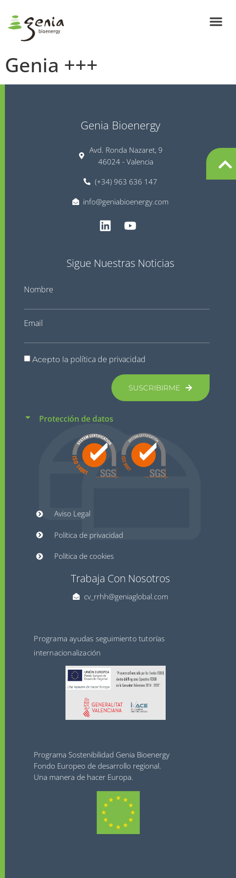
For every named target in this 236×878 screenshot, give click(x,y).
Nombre (38, 289)
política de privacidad (108, 359)
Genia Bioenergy (120, 125)
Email (33, 323)
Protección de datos (76, 418)
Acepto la (89, 359)
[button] (216, 21)
